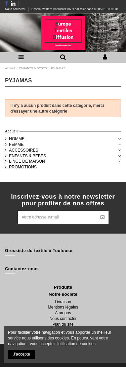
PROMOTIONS (23, 167)
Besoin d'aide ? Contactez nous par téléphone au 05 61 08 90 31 (75, 9)
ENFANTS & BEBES (27, 156)
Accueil (11, 131)
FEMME (16, 144)
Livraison (63, 301)
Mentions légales (63, 307)
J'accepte (21, 354)
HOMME (17, 138)
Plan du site (63, 324)
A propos (63, 313)
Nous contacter (15, 9)
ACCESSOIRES (23, 150)
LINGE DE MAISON (27, 161)
